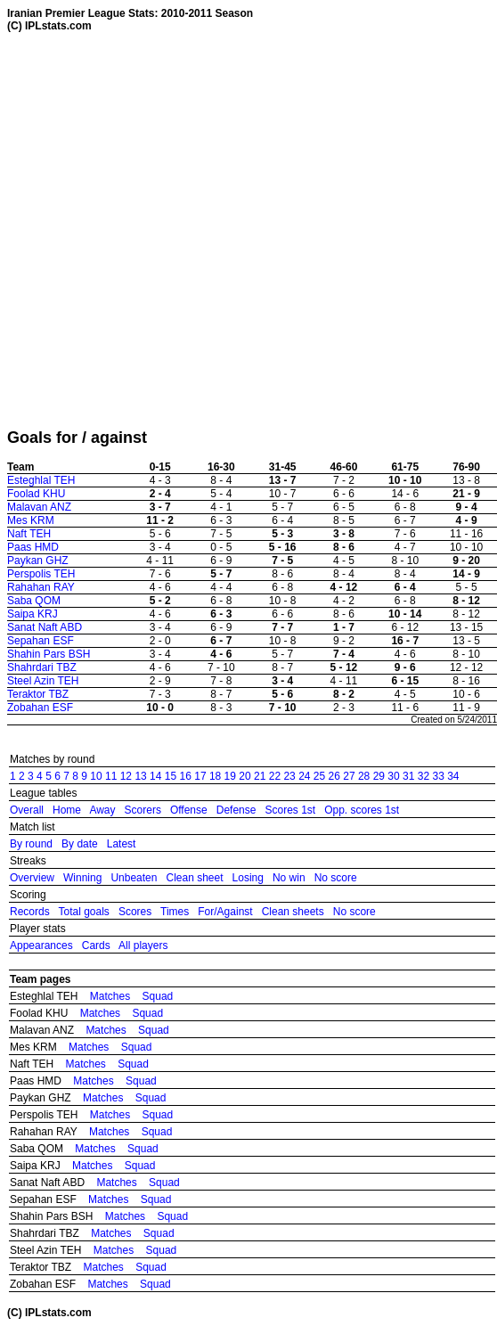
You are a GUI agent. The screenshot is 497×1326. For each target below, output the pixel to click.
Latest (121, 844)
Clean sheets (293, 911)
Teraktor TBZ (38, 694)
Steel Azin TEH (42, 681)
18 (215, 776)
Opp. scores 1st (361, 810)
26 (334, 776)
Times (174, 911)
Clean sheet (194, 878)
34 (453, 776)
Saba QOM (34, 600)
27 (348, 776)
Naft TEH (29, 534)
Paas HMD (33, 547)
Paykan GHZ (38, 560)
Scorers (143, 810)
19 (230, 776)
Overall (27, 810)
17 (200, 776)
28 (364, 776)
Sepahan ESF (40, 640)
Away (102, 810)
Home (67, 810)
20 (244, 776)
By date (79, 844)
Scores (134, 911)
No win (289, 878)
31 (408, 776)
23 (289, 776)
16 (185, 776)
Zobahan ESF (40, 707)
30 (393, 776)
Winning (82, 878)
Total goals (83, 911)
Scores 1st (290, 810)
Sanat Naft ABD (44, 627)
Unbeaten (133, 878)
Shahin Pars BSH (48, 654)
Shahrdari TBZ (42, 667)
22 (275, 776)
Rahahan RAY (41, 587)
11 (111, 776)
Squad (158, 996)
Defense (236, 810)
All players (142, 945)
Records (30, 911)
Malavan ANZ (39, 507)
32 (423, 776)
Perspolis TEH (41, 574)
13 (140, 776)
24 (304, 776)
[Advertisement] (185, 230)
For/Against (225, 911)
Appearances (41, 945)
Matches (110, 996)
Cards (96, 945)
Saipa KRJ (32, 614)
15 (170, 776)
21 (259, 776)
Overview (32, 878)
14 (155, 776)
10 (96, 776)
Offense (189, 810)
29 (379, 776)
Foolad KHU (36, 493)
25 (319, 776)
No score (335, 878)
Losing (248, 878)
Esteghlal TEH (41, 480)
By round (31, 844)
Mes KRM (30, 520)
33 (438, 776)
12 (126, 776)
